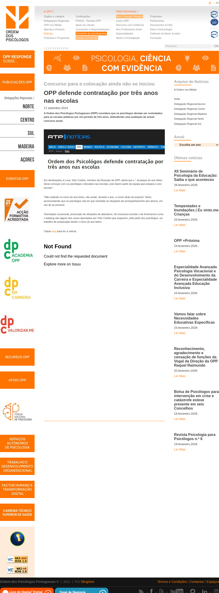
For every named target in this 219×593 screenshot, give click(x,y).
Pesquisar (171, 46)
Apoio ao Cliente (85, 25)
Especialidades (124, 33)
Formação (156, 37)
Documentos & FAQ (161, 25)
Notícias (48, 33)
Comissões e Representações (93, 29)
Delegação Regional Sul (187, 123)
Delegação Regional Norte (189, 118)
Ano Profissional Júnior (129, 29)
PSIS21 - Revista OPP (88, 20)
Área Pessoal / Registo (129, 16)
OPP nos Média (53, 25)
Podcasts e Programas (56, 37)
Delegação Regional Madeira (190, 114)
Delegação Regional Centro (189, 108)
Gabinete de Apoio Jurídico (165, 33)
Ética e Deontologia (161, 29)
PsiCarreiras (157, 20)
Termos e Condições (172, 582)
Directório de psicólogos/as (91, 33)
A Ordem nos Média (185, 89)
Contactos (196, 582)
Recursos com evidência (130, 25)
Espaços (213, 582)
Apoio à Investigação (128, 37)
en (217, 2)
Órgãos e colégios (54, 16)
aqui (54, 231)
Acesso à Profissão (87, 37)
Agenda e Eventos (54, 29)
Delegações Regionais (56, 20)
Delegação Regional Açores (189, 104)
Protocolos (156, 16)
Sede (177, 98)
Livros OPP (122, 20)
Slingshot (87, 582)
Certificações (83, 16)
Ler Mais (180, 190)
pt (210, 2)
